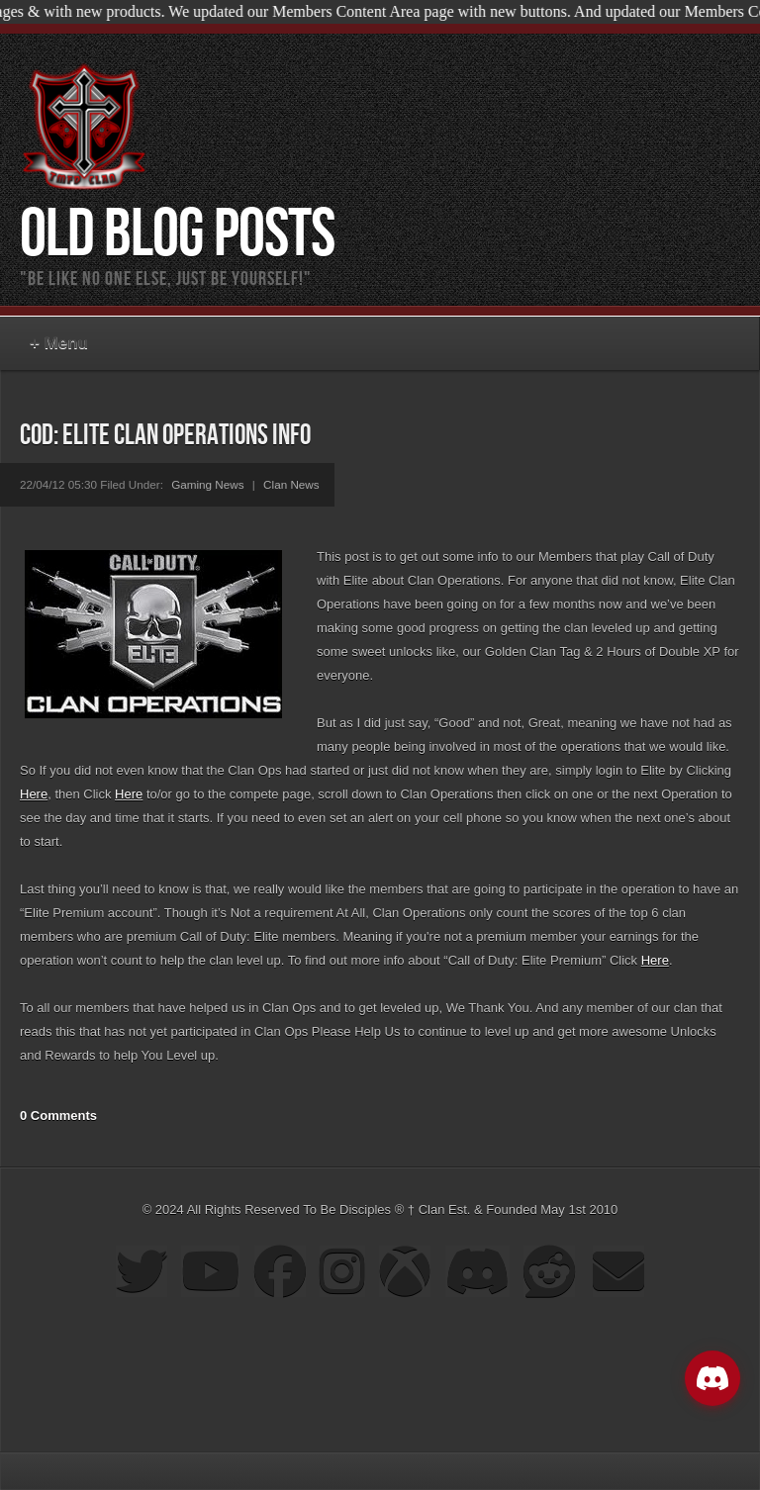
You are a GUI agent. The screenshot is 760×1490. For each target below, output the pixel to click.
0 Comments (58, 1115)
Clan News (291, 484)
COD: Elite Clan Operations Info (165, 436)
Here (34, 794)
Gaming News (207, 484)
